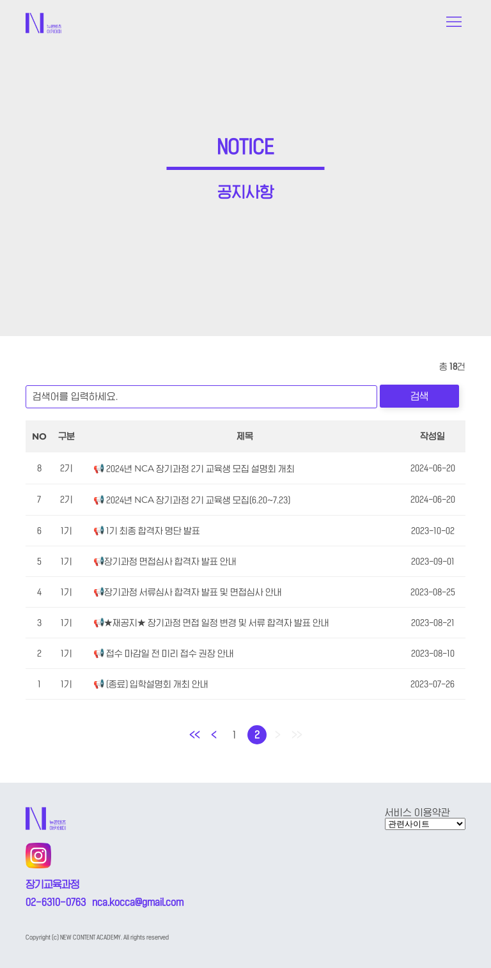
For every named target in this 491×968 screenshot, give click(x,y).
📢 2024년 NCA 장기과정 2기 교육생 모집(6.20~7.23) (191, 500)
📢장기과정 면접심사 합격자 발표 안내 (165, 562)
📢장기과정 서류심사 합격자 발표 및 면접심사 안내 (187, 592)
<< (194, 735)
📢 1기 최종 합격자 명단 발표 (146, 531)
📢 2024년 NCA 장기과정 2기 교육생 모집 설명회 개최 (194, 469)
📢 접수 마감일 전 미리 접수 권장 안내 (163, 654)
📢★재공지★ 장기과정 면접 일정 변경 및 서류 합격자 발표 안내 (211, 623)
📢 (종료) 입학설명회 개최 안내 (150, 684)
